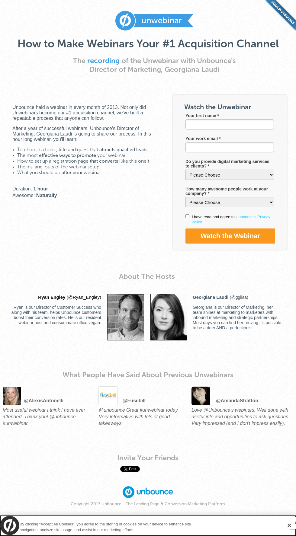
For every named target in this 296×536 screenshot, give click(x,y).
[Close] (289, 525)
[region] (148, 525)
